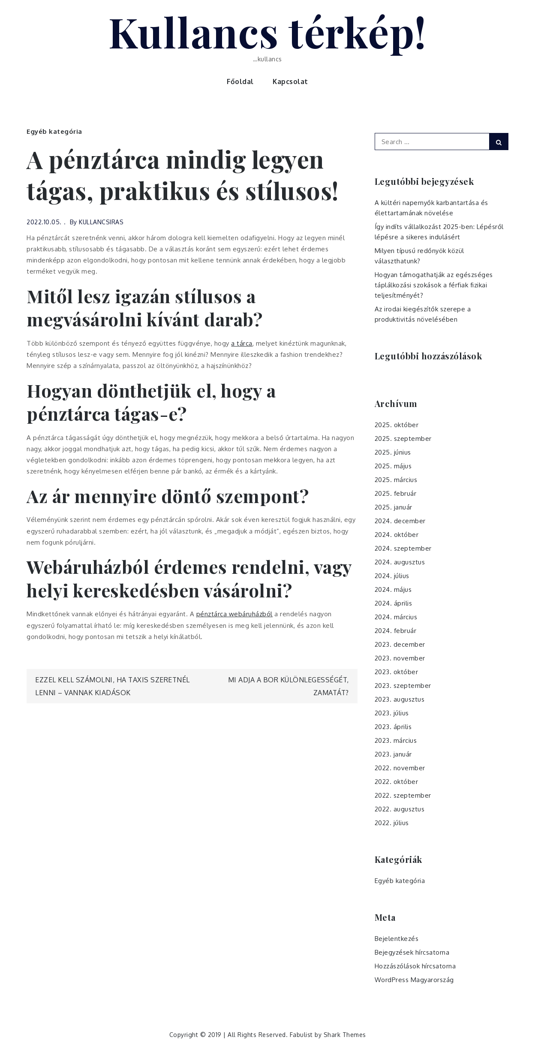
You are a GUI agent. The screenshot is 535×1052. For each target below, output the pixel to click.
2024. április (393, 603)
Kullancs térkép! (267, 31)
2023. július (392, 713)
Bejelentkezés (397, 938)
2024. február (396, 631)
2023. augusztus (400, 699)
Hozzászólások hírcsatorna (415, 966)
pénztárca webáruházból (234, 614)
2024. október (397, 535)
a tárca (241, 343)
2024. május (393, 589)
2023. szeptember (403, 685)
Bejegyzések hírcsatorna (412, 952)
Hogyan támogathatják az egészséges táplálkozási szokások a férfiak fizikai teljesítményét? (434, 285)
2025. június (393, 452)
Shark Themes (345, 1034)
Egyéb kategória (54, 131)
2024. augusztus (400, 562)
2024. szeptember (403, 548)
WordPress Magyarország (414, 980)
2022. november (400, 768)
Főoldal (240, 81)
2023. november (400, 658)
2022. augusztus (400, 809)
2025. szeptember (403, 438)
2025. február (396, 493)
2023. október (396, 672)
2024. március (396, 617)
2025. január (393, 507)
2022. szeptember (403, 795)
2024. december (400, 521)
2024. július (392, 576)
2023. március (396, 740)
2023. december (400, 644)
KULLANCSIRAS (101, 222)
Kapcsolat (290, 81)
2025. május (393, 466)
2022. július (392, 823)
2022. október (396, 782)
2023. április (393, 727)
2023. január (393, 754)
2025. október (397, 425)
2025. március (396, 480)
